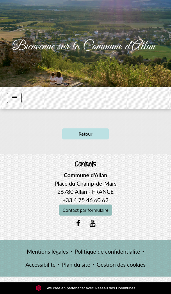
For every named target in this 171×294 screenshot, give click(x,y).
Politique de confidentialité (107, 251)
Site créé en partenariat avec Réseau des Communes (86, 288)
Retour (85, 134)
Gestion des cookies (121, 264)
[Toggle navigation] (14, 98)
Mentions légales (47, 251)
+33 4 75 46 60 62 (85, 200)
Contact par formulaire (85, 210)
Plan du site (76, 264)
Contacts (85, 164)
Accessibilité (40, 264)
